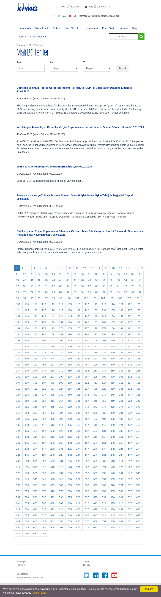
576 (35, 491)
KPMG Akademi (38, 36)
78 (39, 292)
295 (70, 376)
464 (104, 443)
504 (61, 461)
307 (44, 382)
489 (61, 455)
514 (18, 467)
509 (104, 461)
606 (35, 503)
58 (24, 286)
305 (27, 382)
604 (18, 503)
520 (70, 467)
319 (18, 388)
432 (87, 431)
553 (95, 479)
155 (27, 322)
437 (130, 431)
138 (138, 310)
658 (95, 521)
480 (112, 449)
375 (112, 406)
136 (121, 310)
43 (46, 280)
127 (44, 310)
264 (61, 364)
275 (27, 370)
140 (27, 316)
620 (27, 509)
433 (95, 431)
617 (130, 503)
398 (52, 418)
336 (35, 394)
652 (44, 521)
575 (27, 491)
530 (27, 473)
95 (32, 298)
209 (104, 340)
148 (95, 316)
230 (27, 352)
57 (17, 286)
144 (61, 316)
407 (130, 418)
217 (44, 346)
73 (132, 286)
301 (121, 376)
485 (27, 455)
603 (138, 497)
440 (27, 437)
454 (18, 443)
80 (53, 292)
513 (138, 461)
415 (70, 424)
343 (95, 394)
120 (112, 304)
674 (104, 527)
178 (95, 328)
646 (121, 515)
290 (27, 376)
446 (78, 437)
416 (78, 424)
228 (138, 346)
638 (52, 515)
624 (61, 509)
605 (27, 503)
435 (112, 431)
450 (112, 437)
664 (18, 527)
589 (18, 497)
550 (70, 479)
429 (61, 431)
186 (35, 334)
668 (52, 527)
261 (35, 364)
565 (70, 485)
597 (87, 497)
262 (44, 364)
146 (78, 316)
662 (130, 521)
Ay (51, 62)
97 (46, 298)
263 (52, 364)
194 (104, 334)
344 (104, 394)
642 (87, 515)
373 (95, 406)
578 (52, 491)
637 (44, 515)
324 (61, 388)
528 (138, 467)
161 (78, 322)
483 (138, 449)
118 (95, 304)
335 (27, 394)
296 (78, 376)
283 (95, 370)
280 (70, 370)
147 (87, 316)
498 (138, 455)
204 (61, 340)
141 (35, 316)
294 (61, 376)
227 (130, 346)
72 (125, 286)
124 (18, 310)
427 (44, 431)
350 (27, 400)
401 (78, 418)
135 (112, 310)
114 (61, 304)
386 (78, 412)
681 (35, 533)
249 (61, 358)
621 (35, 509)
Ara (19, 62)
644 (104, 515)
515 (27, 467)
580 (70, 491)
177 (87, 328)
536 (78, 473)
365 (27, 406)
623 (52, 509)
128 (52, 310)
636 (35, 515)
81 (60, 292)
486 (35, 455)
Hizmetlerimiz (42, 28)
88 (111, 292)
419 (104, 424)
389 (104, 412)
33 (103, 274)
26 (53, 274)
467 (130, 443)
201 (35, 340)
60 (39, 286)
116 (78, 304)
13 (91, 268)
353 (52, 400)
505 (70, 461)
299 (104, 376)
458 (52, 443)
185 (27, 334)
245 (27, 358)
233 (52, 352)
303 (138, 376)
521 (78, 467)
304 (18, 382)
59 (32, 286)
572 (130, 485)
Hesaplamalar (91, 28)
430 (70, 431)
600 (112, 497)
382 (44, 412)
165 (112, 322)
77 (32, 292)
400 (70, 418)
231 (35, 352)
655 (70, 521)
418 (95, 424)
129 (61, 310)
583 (95, 491)
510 (112, 461)
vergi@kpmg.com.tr (99, 6)
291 (35, 376)
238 (95, 352)
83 (75, 292)
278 (52, 370)
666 (35, 527)
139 (18, 316)
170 (27, 328)
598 (95, 497)
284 (104, 370)
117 (87, 304)
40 (24, 280)
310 (70, 382)
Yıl (84, 62)
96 (39, 298)
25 (46, 274)
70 (111, 286)
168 (138, 322)
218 (52, 346)
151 (121, 316)
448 (95, 437)
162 (87, 322)
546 (35, 479)
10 (70, 268)
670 (70, 527)
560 (27, 485)
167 (130, 322)
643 (95, 515)
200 (27, 340)
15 (106, 268)
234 (61, 352)
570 (112, 485)
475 (70, 449)
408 (138, 418)
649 (18, 521)
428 (52, 431)
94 (24, 298)
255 (112, 358)
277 (44, 370)
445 (70, 437)
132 (87, 310)
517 (44, 467)
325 (70, 388)
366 (35, 406)
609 (61, 503)
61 (46, 286)
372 (87, 406)
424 (18, 431)
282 (87, 370)
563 (52, 485)
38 (139, 274)
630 (112, 509)
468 (138, 443)
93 (17, 298)
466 (121, 443)
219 (61, 346)
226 (121, 346)
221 (78, 346)
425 (27, 431)
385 (70, 412)
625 (70, 509)
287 (130, 370)
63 (60, 286)
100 (69, 298)
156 (35, 322)
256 (121, 358)
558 (138, 479)
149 (104, 316)
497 (130, 455)
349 (18, 400)
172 (44, 328)
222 (87, 346)
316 (121, 382)
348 (138, 394)
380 (27, 412)
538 (95, 473)
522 (87, 467)
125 (27, 310)
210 (112, 340)
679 (18, 533)
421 (121, 424)
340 (70, 394)
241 (121, 352)
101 (77, 298)
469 (18, 449)
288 (138, 370)
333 (138, 388)
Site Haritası (23, 574)
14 (98, 268)
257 (130, 358)
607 (44, 503)
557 (130, 479)
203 (52, 340)
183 (138, 328)
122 (130, 304)
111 (35, 304)
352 (44, 400)
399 (61, 418)
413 (52, 424)
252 (87, 358)
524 (104, 467)
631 (121, 509)
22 (24, 274)
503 (52, 461)
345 (112, 394)
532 (44, 473)
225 (112, 346)
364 (18, 406)
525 (112, 467)
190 (70, 334)
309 (61, 382)
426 (35, 431)
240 (112, 352)
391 (121, 412)
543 (138, 473)
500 (27, 461)
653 (52, 521)
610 (70, 503)
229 (18, 352)
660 (112, 521)
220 (70, 346)
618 (138, 503)
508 (95, 461)
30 (82, 274)
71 (118, 286)
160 (70, 322)
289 (18, 376)
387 (87, 412)
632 (130, 509)
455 (27, 443)
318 (138, 382)
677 (130, 527)
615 (112, 503)
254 (104, 358)
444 (61, 437)
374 (104, 406)
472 (44, 449)
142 (44, 316)
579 (61, 491)
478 (95, 449)
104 (103, 298)
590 (27, 497)
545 (27, 479)
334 (18, 394)
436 (121, 431)
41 (32, 280)
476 (78, 449)
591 (35, 497)
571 (121, 485)
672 (87, 527)
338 (52, 394)
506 (78, 461)
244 (18, 358)
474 (61, 449)
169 (18, 328)
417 (87, 424)
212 (130, 340)
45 (60, 280)
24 (39, 274)
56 (139, 280)
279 (61, 370)
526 (121, 467)
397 (44, 418)
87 (103, 292)
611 (78, 503)
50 (96, 280)
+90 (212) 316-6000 (70, 6)
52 (111, 280)
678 (138, 527)
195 (112, 334)
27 (60, 274)
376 (121, 406)
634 (18, 515)
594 (61, 497)
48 (82, 280)
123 (138, 304)
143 (52, 316)
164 (104, 322)
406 (121, 418)
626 (78, 509)
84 (82, 292)
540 (112, 473)
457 (44, 443)
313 (95, 382)
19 (134, 268)
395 (27, 418)
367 (44, 406)
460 (70, 443)
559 (18, 485)
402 (87, 418)
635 (27, 515)
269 (104, 364)
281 (78, 370)
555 (112, 479)
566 (78, 485)
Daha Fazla (39, 592)
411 (35, 424)
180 (112, 328)
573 (138, 485)
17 (120, 268)
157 (44, 322)
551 (78, 479)
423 (138, 424)
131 (78, 310)
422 (130, 424)
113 (52, 304)
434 (104, 431)
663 (138, 521)
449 (104, 437)
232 (44, 352)
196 (121, 334)
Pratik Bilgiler (109, 28)
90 (125, 292)
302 (130, 376)
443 (52, 437)
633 (138, 509)
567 (87, 485)
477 (87, 449)
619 (18, 509)
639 (61, 515)
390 (112, 412)
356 (78, 400)
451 (121, 437)
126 (35, 310)
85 (89, 292)
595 (70, 497)
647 (130, 515)
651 (35, 521)
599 (104, 497)
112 (44, 304)
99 (60, 298)
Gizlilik (86, 565)
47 (75, 280)
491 (78, 455)
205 (70, 340)
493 (95, 455)
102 (86, 298)
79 (46, 292)
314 (104, 382)
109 (18, 304)
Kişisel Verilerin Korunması (30, 577)
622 (44, 509)
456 (35, 443)
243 (138, 352)
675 (112, 527)
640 (70, 515)
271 (121, 364)
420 (112, 424)
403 (95, 418)
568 (95, 485)
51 (103, 280)
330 (112, 388)
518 (52, 467)
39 (17, 280)
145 (70, 316)
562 (44, 485)
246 (35, 358)
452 (130, 437)
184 (18, 334)
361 (121, 400)
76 (24, 292)
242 (130, 352)
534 (61, 473)
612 (87, 503)
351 (35, 400)
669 (61, 527)
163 (95, 322)
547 (44, 479)
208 (95, 340)
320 (27, 388)
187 (44, 334)
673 (95, 527)
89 (118, 292)
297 (87, 376)
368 (52, 406)
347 (130, 394)
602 (130, 497)
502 (44, 461)
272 (130, 364)
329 (104, 388)
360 (112, 400)
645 (112, 515)
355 (70, 400)
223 (95, 346)
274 (18, 370)
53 (118, 280)
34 (111, 274)
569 (104, 485)
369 (61, 406)
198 (138, 334)
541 (121, 473)
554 (104, 479)
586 (121, 491)
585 (112, 491)
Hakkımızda (25, 28)
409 (18, 424)
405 (112, 418)
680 (27, 533)
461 (78, 443)
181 (121, 328)
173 (52, 328)
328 (95, 388)
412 (44, 424)
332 (130, 388)
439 (18, 437)
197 (130, 334)
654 (61, 521)
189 (61, 334)
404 (104, 418)
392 (130, 412)
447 (87, 437)
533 (52, 473)
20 (142, 268)
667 (44, 527)
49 (89, 280)
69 (103, 286)
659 (104, 521)
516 (35, 467)
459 (61, 443)
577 (44, 491)
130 (70, 310)
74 (139, 286)
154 (18, 322)
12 (84, 268)
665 (27, 527)
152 (130, 316)
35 (118, 274)
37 (132, 274)
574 (18, 491)
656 (78, 521)
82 (68, 292)
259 (18, 364)
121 (121, 304)
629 (104, 509)
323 (52, 388)
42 (39, 280)
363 (138, 400)
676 (121, 527)
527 (130, 467)
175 (70, 328)
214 (18, 346)
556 (121, 479)
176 (78, 328)
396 (35, 418)
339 (61, 394)
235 (70, 352)
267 (87, 364)
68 (96, 286)
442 (44, 437)
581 (78, 491)
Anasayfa (21, 45)
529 (18, 473)
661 (121, 521)
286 (121, 370)
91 (132, 292)
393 (138, 412)
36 (125, 274)
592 (44, 497)
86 (96, 292)
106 (120, 298)
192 (87, 334)
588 (138, 491)
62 (53, 286)
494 (104, 455)
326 (78, 388)
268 (95, 364)
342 (87, 394)
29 (75, 274)
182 (130, 328)
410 (27, 424)
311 (78, 382)
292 (44, 376)
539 (104, 473)
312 (87, 382)
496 (121, 455)
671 (78, 527)
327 (87, 388)
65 (75, 286)
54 (125, 280)
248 (52, 358)
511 (121, 461)
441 (35, 437)
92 (139, 292)
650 (27, 521)
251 (78, 358)
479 (104, 449)
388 (95, 412)
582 (87, 491)
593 (52, 497)
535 (70, 473)
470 (27, 449)
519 (61, 467)
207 (87, 340)
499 (18, 461)
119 (104, 304)
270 (112, 364)
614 (104, 503)
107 (129, 298)
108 (137, 298)
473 (52, 449)
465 (112, 443)
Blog (134, 28)
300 (112, 376)
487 (44, 455)
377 (130, 406)
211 (121, 340)
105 (111, 298)
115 (70, 304)
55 (132, 280)
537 (87, 473)
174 (61, 328)
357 (87, 400)
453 (138, 437)
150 (112, 316)
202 (44, 340)
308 (52, 382)
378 (138, 406)
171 (35, 328)
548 (52, 479)
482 (130, 449)
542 (130, 473)
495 (112, 455)
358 (95, 400)
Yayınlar (124, 28)
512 (130, 461)
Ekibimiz (57, 28)
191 (78, 334)
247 (44, 358)
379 (18, 412)
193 (95, 334)
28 (68, 274)
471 (35, 449)
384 (61, 412)
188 (52, 334)
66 (82, 286)
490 (70, 455)
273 (138, 364)
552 (87, 479)
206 (78, 340)
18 (127, 268)
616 (121, 503)
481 (121, 449)
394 (18, 418)
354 (61, 400)
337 (44, 394)
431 (78, 431)
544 (18, 479)
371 (78, 406)
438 (138, 431)
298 (95, 376)
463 (95, 443)
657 (87, 521)
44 (53, 280)
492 (87, 455)
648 (138, 515)
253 (95, 358)
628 (95, 509)
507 (87, 461)
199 (18, 340)
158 (52, 322)
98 (53, 298)
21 (17, 274)
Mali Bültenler (73, 28)
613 (95, 503)
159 (61, 322)
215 (27, 346)
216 (35, 346)
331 (121, 388)
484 (18, 455)
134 (104, 310)
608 (52, 503)
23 (32, 274)
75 (17, 292)
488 (52, 455)
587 (130, 491)
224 (104, 346)
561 (35, 485)
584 (104, 491)
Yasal (86, 561)
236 (78, 352)
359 (104, 400)
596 (78, 497)
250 (70, 358)
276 (35, 370)
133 (95, 310)
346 (121, 394)
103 (94, 298)
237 (87, 352)
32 (96, 274)
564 (61, 485)
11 (77, 268)
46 (68, 280)
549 (61, 479)
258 (138, 358)
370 (70, 406)
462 (87, 443)
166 (121, 322)
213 (138, 340)
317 (130, 382)
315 (112, 382)
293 (52, 376)
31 (89, 274)
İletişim (22, 36)
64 (68, 286)
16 (113, 268)
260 (27, 364)
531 (35, 473)
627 (87, 509)
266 (78, 364)
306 (35, 382)
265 (70, 364)
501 (35, 461)
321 (35, 388)
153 (138, 316)
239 (104, 352)
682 (44, 533)
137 (130, 310)
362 (130, 400)
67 (89, 286)
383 (52, 412)
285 (112, 370)
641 (78, 515)
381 (35, 412)
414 (61, 424)
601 (121, 497)
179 (104, 328)
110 (27, 304)
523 (95, 467)
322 (44, 388)
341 (78, 394)
